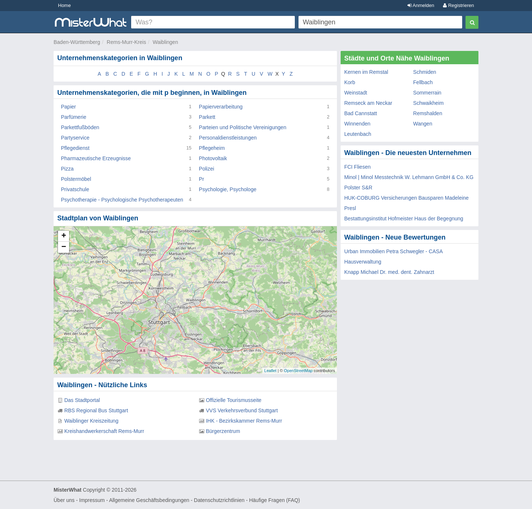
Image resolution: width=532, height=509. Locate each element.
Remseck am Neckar (368, 103)
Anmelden (420, 5)
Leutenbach (357, 134)
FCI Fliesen (357, 167)
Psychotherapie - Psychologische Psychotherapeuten (122, 200)
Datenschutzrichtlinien (219, 500)
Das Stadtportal (82, 400)
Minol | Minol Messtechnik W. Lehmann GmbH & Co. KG (409, 177)
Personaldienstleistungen (227, 138)
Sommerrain (427, 93)
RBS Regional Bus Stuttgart (96, 410)
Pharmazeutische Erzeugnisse (96, 158)
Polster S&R (358, 187)
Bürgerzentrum (223, 431)
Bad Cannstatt (360, 113)
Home (64, 5)
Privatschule (75, 189)
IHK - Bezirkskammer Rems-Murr (244, 421)
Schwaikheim (428, 103)
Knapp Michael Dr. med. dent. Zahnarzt (389, 272)
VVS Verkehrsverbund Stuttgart (242, 410)
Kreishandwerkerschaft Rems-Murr (104, 431)
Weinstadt (355, 93)
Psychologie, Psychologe (227, 189)
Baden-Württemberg (77, 42)
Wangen (422, 124)
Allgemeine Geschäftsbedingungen (149, 500)
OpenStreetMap (298, 370)
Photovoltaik (213, 158)
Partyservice (75, 138)
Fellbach (423, 82)
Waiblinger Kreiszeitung (91, 421)
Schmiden (424, 72)
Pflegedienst (75, 148)
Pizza (67, 169)
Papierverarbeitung (220, 107)
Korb (349, 82)
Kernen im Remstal (366, 72)
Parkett (207, 117)
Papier (68, 107)
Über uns (64, 500)
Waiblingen (165, 42)
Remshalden (427, 113)
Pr (201, 179)
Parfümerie (73, 117)
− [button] (63, 247)
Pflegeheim (212, 148)
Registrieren (458, 5)
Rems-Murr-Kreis (126, 42)
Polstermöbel (76, 179)
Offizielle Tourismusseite (233, 400)
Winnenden (357, 124)
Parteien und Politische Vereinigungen (242, 127)
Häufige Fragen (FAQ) (274, 500)
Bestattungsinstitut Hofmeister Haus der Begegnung (403, 218)
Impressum (92, 500)
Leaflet (270, 370)
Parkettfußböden (80, 127)
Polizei (206, 169)
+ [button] (63, 236)
